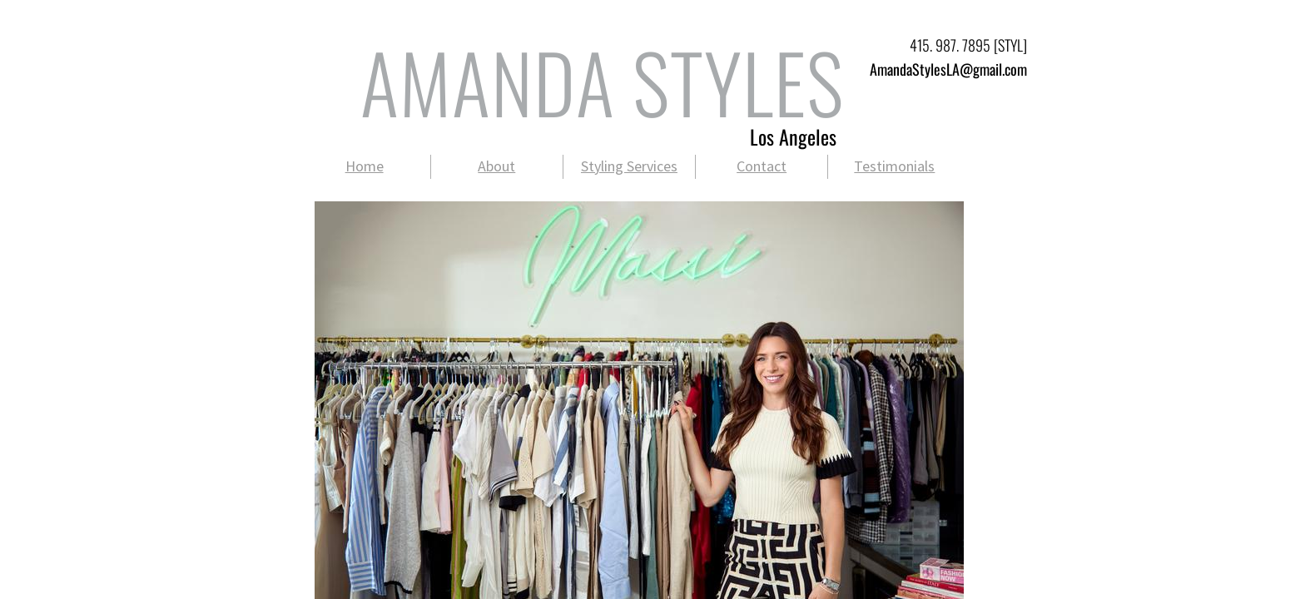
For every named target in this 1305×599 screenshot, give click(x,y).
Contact (761, 166)
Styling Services (629, 166)
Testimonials (894, 166)
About (496, 166)
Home (364, 166)
